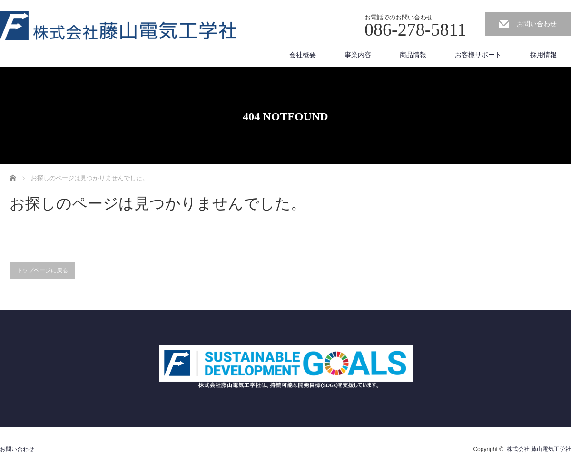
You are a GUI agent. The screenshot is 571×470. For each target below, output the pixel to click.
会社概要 (302, 54)
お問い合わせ (537, 24)
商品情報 (413, 54)
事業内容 (358, 54)
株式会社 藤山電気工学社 (539, 449)
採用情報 (543, 54)
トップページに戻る (42, 270)
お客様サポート (478, 54)
